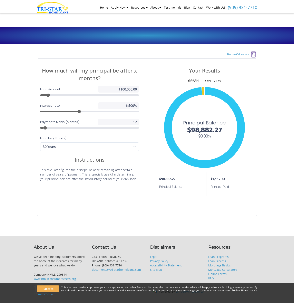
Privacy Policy (159, 261)
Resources (138, 7)
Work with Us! (215, 7)
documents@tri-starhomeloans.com (116, 270)
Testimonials (172, 7)
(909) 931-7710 (242, 7)
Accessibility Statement (166, 265)
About (154, 7)
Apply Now (118, 7)
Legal (153, 257)
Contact (198, 7)
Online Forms (217, 274)
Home (104, 7)
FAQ (211, 278)
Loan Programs (218, 257)
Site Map (156, 270)
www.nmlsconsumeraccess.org (55, 279)
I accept (48, 289)
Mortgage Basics (219, 265)
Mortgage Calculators (222, 270)
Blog (187, 7)
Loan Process (217, 261)
